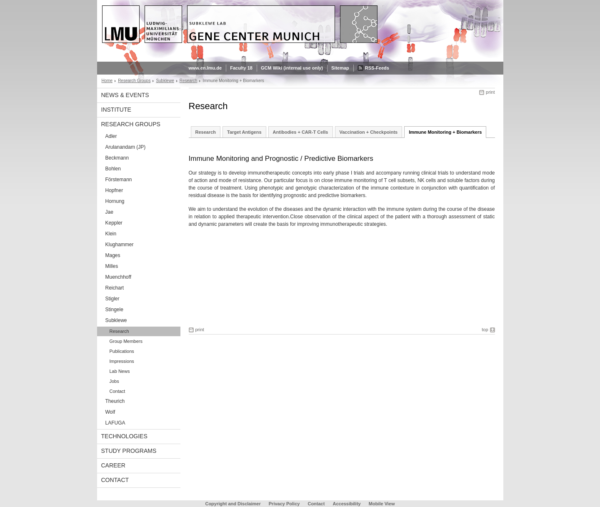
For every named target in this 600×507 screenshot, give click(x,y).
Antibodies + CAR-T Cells (300, 132)
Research (189, 80)
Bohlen (113, 169)
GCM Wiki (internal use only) (292, 67)
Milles (111, 266)
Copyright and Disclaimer (232, 503)
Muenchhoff (118, 277)
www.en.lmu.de (205, 67)
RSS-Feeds (377, 67)
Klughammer (119, 244)
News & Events (125, 95)
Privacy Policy (284, 503)
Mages (112, 255)
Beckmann (117, 158)
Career (113, 465)
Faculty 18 (241, 67)
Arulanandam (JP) (125, 147)
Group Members (126, 341)
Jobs (114, 381)
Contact (117, 391)
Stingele (114, 309)
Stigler (112, 299)
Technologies (124, 436)
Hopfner (114, 190)
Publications (122, 351)
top (485, 329)
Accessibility (347, 503)
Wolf (110, 412)
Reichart (114, 288)
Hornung (115, 201)
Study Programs (129, 450)
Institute (116, 109)
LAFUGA (115, 423)
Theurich (115, 401)
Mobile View (382, 503)
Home (107, 80)
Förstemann (118, 179)
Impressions (122, 361)
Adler (111, 136)
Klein (111, 234)
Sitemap (340, 67)
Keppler (113, 223)
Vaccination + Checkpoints (369, 132)
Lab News (120, 371)
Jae (109, 212)
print (490, 92)
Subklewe (165, 80)
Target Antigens (244, 132)
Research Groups (134, 80)
